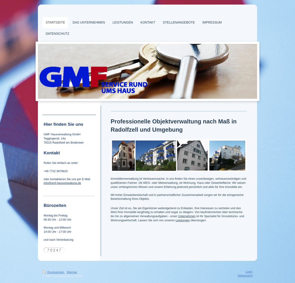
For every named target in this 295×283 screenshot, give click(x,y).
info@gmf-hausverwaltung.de (62, 183)
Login (249, 271)
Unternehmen (186, 216)
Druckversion (53, 272)
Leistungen (183, 220)
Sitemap (71, 272)
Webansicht (245, 275)
